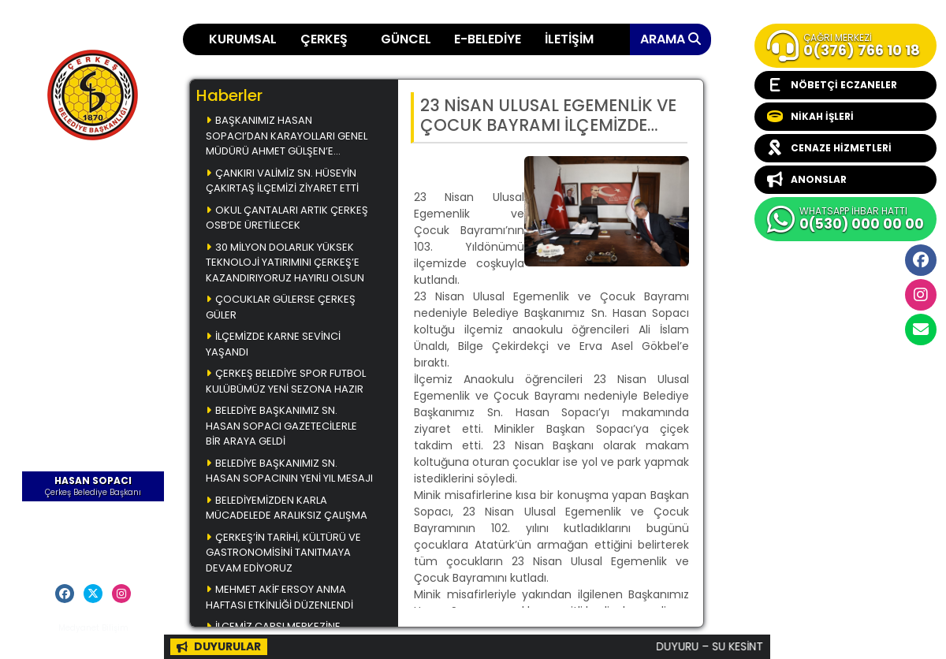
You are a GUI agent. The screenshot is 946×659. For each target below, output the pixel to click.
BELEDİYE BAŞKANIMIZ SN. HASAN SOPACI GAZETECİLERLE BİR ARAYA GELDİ (281, 426)
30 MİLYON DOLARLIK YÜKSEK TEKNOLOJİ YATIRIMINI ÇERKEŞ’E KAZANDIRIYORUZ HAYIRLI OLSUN (285, 262)
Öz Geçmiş (93, 515)
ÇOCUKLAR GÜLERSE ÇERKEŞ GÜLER (281, 307)
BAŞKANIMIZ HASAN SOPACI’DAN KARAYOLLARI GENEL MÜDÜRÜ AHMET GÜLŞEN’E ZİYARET (286, 137)
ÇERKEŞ (324, 39)
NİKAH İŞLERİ (810, 117)
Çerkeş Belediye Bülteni (93, 284)
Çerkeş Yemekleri (93, 207)
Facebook (921, 260)
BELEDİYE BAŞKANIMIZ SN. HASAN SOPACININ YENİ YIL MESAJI (289, 471)
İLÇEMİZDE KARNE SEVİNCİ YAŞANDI (273, 344)
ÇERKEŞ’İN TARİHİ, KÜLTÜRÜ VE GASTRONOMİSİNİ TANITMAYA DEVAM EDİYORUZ (283, 552)
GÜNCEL (406, 39)
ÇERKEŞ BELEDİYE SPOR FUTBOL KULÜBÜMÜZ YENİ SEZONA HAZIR (286, 381)
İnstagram (921, 295)
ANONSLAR (807, 180)
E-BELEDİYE (487, 39)
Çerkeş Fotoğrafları (93, 253)
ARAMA (670, 39)
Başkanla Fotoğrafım (93, 315)
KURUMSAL (243, 39)
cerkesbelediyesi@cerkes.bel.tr (921, 329)
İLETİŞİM (569, 39)
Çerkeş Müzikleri (93, 230)
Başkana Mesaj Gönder (93, 538)
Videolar (93, 338)
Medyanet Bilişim (93, 628)
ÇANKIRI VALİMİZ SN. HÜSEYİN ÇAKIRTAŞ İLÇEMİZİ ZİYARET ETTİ (282, 181)
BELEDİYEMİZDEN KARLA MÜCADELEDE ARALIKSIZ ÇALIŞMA (286, 508)
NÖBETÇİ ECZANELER (832, 85)
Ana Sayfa (93, 184)
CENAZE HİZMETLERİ (829, 148)
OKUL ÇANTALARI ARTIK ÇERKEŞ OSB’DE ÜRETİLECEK (287, 218)
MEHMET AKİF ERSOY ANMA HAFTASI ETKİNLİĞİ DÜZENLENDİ (279, 597)
